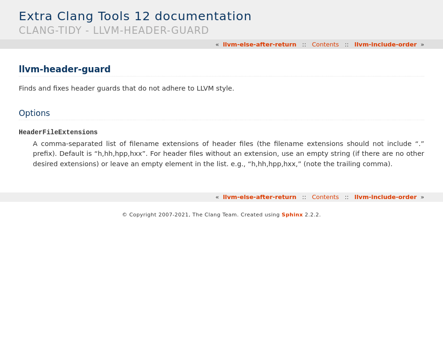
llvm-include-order (385, 44)
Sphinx (292, 215)
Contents (325, 44)
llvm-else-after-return (260, 44)
